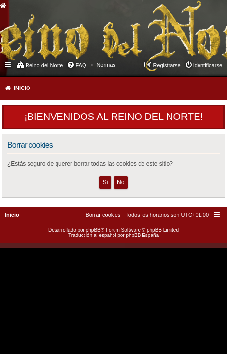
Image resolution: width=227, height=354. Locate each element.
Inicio (22, 88)
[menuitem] (105, 65)
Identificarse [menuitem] (207, 65)
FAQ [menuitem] (80, 65)
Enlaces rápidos (8, 64)
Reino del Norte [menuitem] (44, 65)
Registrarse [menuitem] (166, 65)
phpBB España (142, 235)
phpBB (93, 230)
